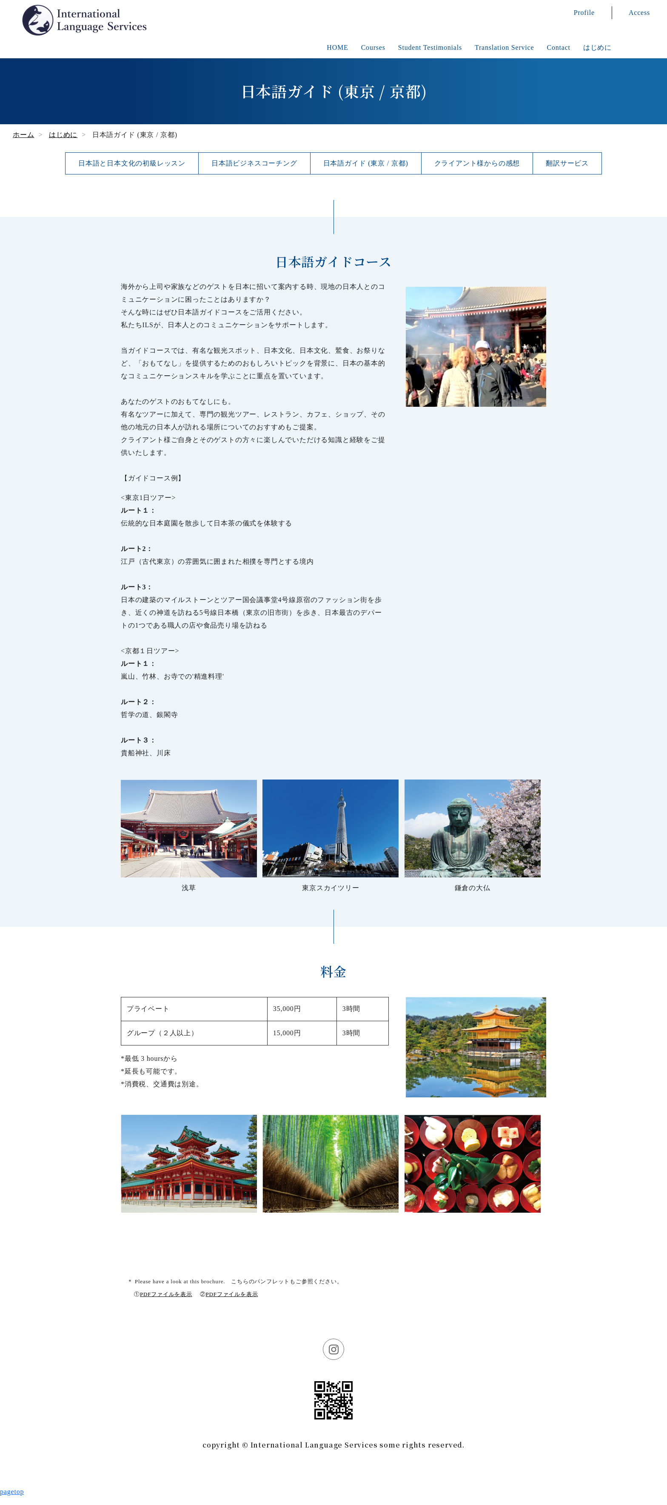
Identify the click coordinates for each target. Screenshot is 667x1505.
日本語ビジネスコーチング (254, 163)
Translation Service (504, 47)
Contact (558, 47)
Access (639, 12)
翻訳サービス (567, 163)
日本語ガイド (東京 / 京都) (365, 163)
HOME (337, 47)
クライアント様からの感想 (477, 163)
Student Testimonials (430, 47)
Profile (584, 12)
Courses (373, 47)
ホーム (23, 134)
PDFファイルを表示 (166, 1294)
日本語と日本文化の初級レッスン (131, 163)
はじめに (597, 47)
